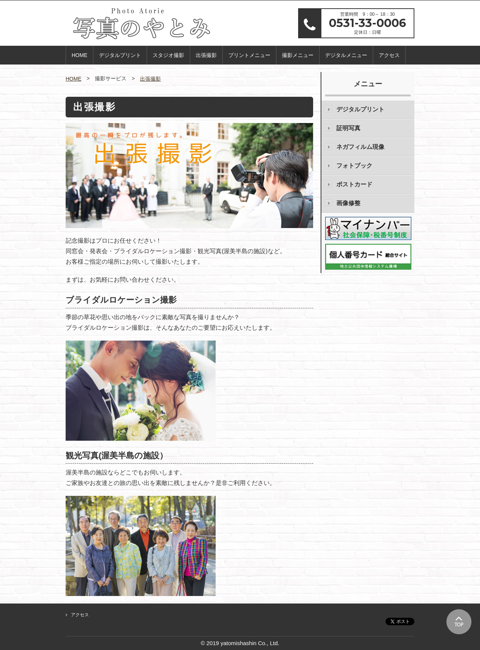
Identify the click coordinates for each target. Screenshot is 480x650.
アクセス (389, 55)
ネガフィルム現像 (360, 147)
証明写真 (348, 128)
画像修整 (348, 203)
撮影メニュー (298, 55)
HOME (79, 55)
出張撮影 (206, 55)
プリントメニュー (249, 55)
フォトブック (354, 165)
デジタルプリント (120, 55)
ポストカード (354, 184)
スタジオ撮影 (168, 55)
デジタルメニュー (346, 55)
